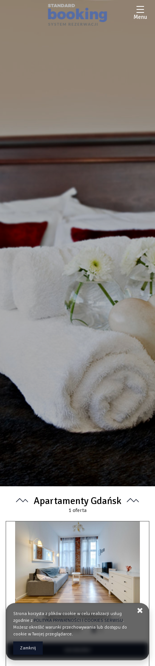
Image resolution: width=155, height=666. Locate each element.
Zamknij (28, 648)
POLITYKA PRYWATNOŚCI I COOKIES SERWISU (78, 620)
